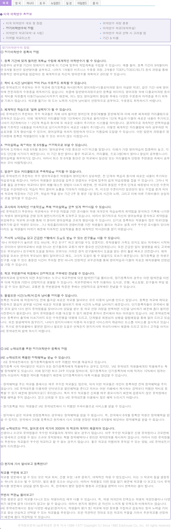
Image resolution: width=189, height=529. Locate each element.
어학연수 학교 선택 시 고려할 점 (123, 33)
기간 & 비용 (109, 38)
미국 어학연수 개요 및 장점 (22, 23)
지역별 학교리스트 (17, 38)
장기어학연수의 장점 (18, 28)
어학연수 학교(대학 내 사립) (23, 33)
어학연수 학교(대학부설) (118, 28)
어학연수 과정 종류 (114, 23)
